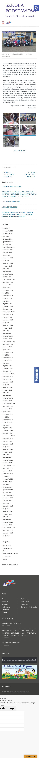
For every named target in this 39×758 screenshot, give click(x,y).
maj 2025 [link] (6, 260)
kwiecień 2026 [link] (8, 231)
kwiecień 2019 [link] (8, 449)
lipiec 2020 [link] (6, 411)
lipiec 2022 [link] (6, 349)
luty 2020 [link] (6, 425)
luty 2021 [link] (6, 393)
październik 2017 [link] (9, 495)
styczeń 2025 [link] (7, 271)
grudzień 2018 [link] (8, 460)
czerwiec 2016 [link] (8, 533)
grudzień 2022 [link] (8, 336)
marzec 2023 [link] (7, 328)
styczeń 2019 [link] (7, 457)
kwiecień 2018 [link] (8, 479)
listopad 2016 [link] (7, 525)
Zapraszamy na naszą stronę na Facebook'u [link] (19, 660)
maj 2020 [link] (6, 417)
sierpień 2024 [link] (7, 285)
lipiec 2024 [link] (6, 287)
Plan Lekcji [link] (25, 601)
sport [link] (5, 559)
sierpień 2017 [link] (7, 500)
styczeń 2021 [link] (7, 395)
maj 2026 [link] (6, 228)
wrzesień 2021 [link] (8, 376)
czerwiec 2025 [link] (8, 258)
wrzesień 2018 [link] (8, 468)
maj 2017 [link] (6, 509)
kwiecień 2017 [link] (8, 511)
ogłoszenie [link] (7, 556)
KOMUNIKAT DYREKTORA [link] (11, 186)
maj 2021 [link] (6, 384)
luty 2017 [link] (6, 517)
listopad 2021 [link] (7, 371)
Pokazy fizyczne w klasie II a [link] (9, 174)
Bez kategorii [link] (7, 548)
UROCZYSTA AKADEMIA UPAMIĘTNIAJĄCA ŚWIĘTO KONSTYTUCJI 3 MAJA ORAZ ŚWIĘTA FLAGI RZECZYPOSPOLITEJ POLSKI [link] (19, 194)
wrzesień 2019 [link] (8, 438)
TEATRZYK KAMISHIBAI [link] (11, 201)
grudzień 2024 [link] (8, 274)
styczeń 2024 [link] (7, 304)
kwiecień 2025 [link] (8, 263)
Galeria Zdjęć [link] (19, 151)
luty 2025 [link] (6, 269)
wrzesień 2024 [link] (8, 282)
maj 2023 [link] (6, 322)
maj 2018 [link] (6, 476)
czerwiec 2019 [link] (8, 444)
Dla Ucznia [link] (5, 604)
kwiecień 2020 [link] (8, 420)
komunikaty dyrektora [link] (10, 553)
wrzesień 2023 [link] (8, 314)
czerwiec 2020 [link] (8, 414)
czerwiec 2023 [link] (8, 320)
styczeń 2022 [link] (7, 366)
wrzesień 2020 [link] (8, 406)
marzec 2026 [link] (7, 233)
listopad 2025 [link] (7, 244)
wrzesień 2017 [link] (8, 498)
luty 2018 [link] (6, 484)
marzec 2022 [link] (7, 360)
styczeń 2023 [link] (7, 333)
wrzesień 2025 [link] (8, 250)
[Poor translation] (11, 708)
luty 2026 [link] (6, 236)
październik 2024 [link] (9, 279)
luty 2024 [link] (6, 301)
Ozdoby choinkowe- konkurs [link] (30, 174)
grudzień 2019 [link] (8, 430)
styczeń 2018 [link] (7, 487)
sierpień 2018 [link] (7, 471)
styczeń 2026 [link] (7, 239)
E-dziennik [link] (24, 604)
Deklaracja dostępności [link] (29, 607)
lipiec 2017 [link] (6, 503)
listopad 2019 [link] (7, 433)
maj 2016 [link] (6, 535)
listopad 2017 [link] (7, 492)
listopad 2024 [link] (7, 277)
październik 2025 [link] (9, 247)
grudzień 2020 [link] (8, 398)
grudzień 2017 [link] (8, 490)
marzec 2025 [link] (7, 266)
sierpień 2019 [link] (7, 441)
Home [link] (4, 599)
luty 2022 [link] (6, 363)
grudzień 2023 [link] (8, 306)
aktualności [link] (7, 167)
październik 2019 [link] (9, 436)
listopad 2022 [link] (7, 339)
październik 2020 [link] (9, 403)
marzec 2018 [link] (7, 482)
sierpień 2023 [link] (7, 317)
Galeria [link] (5, 551)
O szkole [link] (5, 601)
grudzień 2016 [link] (8, 522)
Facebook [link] (6, 687)
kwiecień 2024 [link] (8, 296)
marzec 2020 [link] (7, 422)
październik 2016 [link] (9, 527)
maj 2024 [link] (6, 293)
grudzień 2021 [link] (8, 368)
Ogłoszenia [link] (25, 599)
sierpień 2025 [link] (7, 252)
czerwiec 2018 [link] (8, 473)
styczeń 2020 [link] (7, 428)
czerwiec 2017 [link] (8, 506)
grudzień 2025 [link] (8, 242)
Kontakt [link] (4, 612)
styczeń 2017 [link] (7, 519)
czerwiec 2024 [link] (8, 290)
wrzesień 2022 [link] (8, 344)
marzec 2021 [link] (7, 390)
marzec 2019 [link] (7, 452)
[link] (36, 8)
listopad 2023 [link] (7, 309)
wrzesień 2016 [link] (8, 530)
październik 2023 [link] (9, 312)
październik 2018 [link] (9, 465)
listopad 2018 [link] (7, 463)
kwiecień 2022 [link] (8, 358)
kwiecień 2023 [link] (8, 325)
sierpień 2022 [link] (7, 347)
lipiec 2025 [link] (6, 255)
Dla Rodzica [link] (6, 607)
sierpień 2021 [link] (7, 379)
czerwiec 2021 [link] (8, 382)
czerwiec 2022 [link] (8, 352)
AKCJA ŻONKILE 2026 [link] (9, 207)
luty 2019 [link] (6, 455)
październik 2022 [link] (9, 341)
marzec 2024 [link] (7, 298)
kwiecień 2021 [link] (8, 387)
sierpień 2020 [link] (7, 409)
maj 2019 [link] (6, 446)
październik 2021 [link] (9, 374)
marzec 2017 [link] (7, 514)
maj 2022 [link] (6, 355)
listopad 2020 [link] (7, 401)
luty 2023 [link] (6, 331)
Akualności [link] (5, 610)
